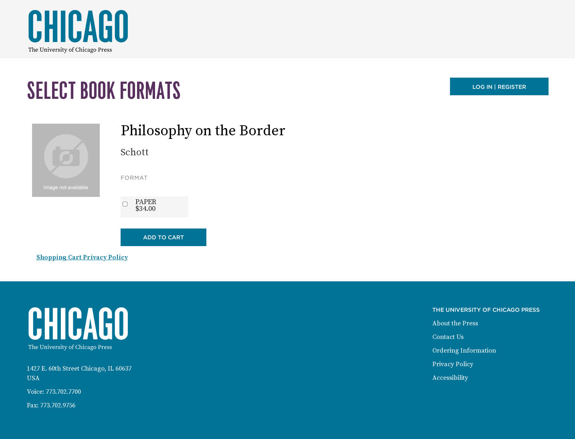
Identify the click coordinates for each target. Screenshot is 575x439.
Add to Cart (163, 237)
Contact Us (448, 337)
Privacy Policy (452, 364)
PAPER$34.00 (145, 205)
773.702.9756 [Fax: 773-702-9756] (57, 405)
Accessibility (450, 378)
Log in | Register (499, 86)
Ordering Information (464, 351)
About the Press (455, 323)
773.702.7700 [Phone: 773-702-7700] (63, 392)
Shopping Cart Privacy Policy (82, 257)
